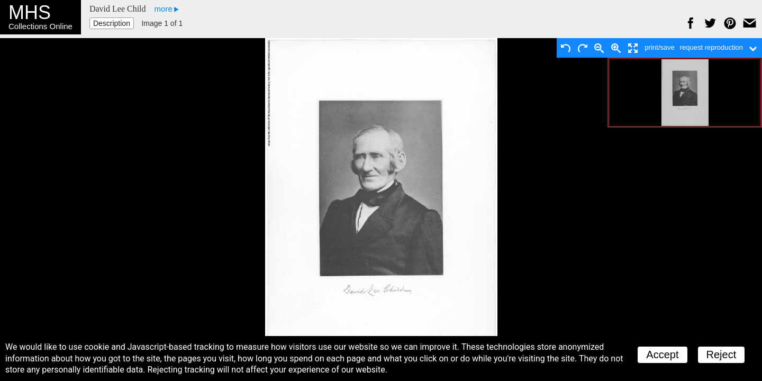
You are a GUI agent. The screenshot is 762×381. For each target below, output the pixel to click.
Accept (662, 354)
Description (111, 23)
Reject (721, 354)
